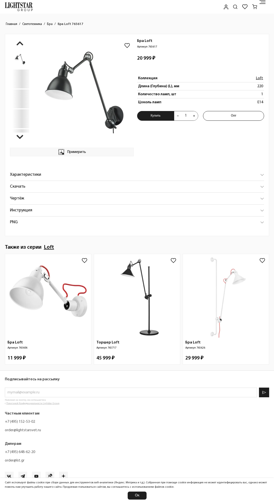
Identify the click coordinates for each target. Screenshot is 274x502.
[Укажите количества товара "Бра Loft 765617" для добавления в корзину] (186, 115)
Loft (259, 78)
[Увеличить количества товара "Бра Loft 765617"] (194, 115)
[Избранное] (245, 7)
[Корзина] (254, 7)
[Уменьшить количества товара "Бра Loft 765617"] (178, 115)
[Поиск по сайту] (235, 7)
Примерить (71, 152)
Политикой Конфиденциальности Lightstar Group (32, 403)
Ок (137, 495)
